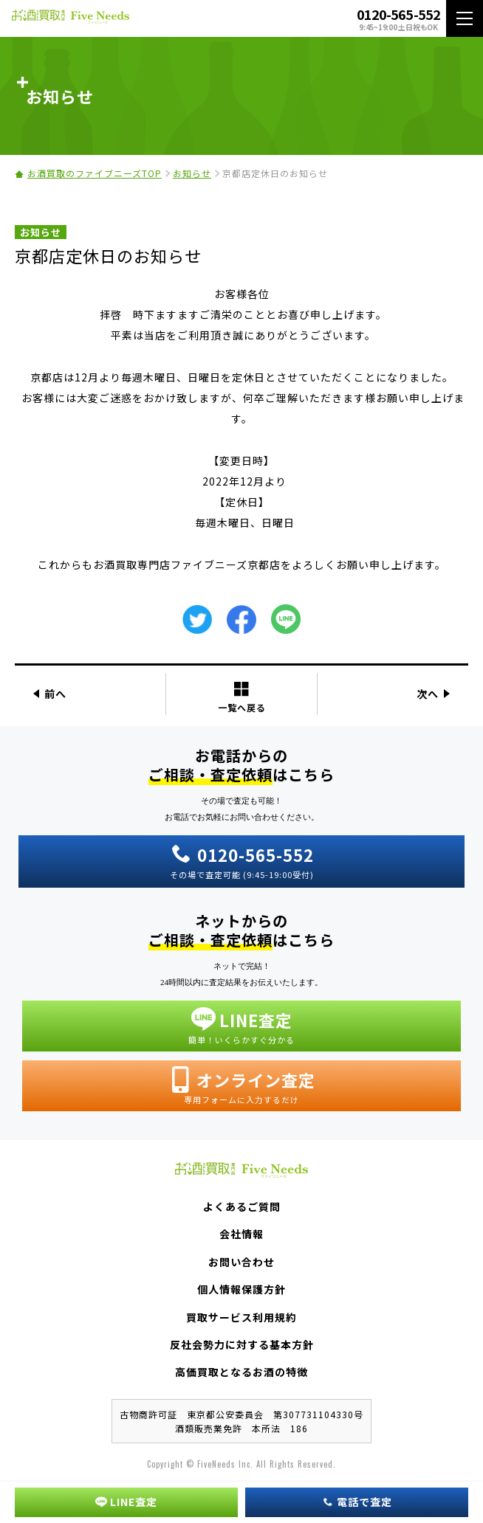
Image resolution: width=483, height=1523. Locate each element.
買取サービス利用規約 (241, 1317)
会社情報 (241, 1233)
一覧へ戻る (242, 697)
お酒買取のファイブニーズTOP (94, 173)
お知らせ (192, 173)
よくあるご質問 (242, 1206)
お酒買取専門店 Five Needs (70, 19)
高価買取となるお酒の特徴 (241, 1371)
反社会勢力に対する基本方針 (242, 1344)
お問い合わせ (241, 1261)
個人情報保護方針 (241, 1289)
